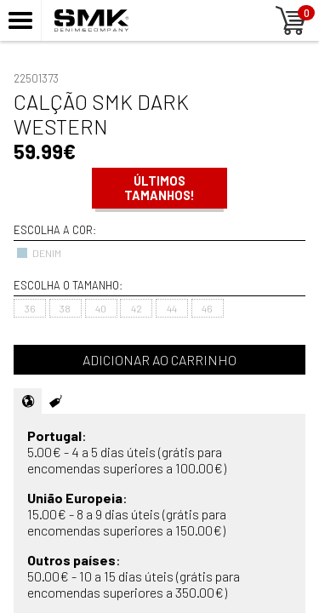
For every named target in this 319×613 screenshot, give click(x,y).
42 (136, 308)
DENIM (38, 253)
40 (100, 308)
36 (30, 308)
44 (172, 308)
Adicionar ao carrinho (159, 360)
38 (65, 308)
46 (207, 308)
